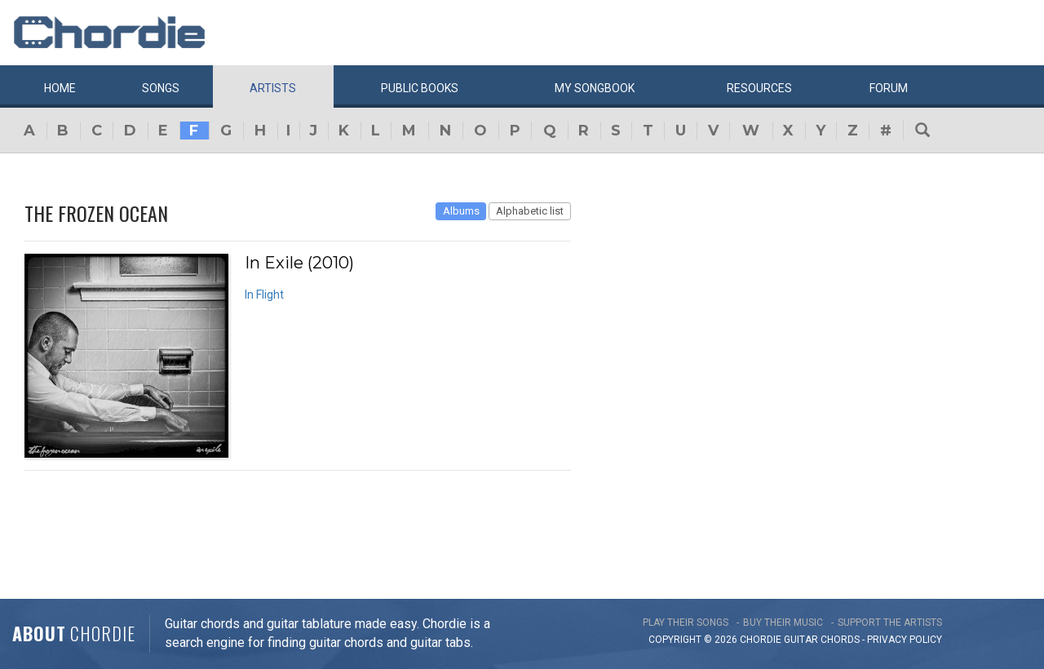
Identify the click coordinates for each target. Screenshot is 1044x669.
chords (840, 639)
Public (419, 88)
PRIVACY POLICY (904, 639)
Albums (461, 211)
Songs (160, 88)
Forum (888, 88)
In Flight (264, 294)
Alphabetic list (530, 211)
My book (595, 88)
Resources (759, 88)
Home (60, 88)
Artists (273, 88)
